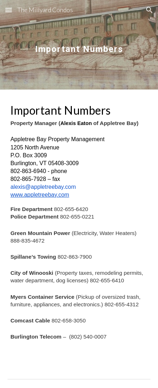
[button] (8, 10)
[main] (79, 44)
